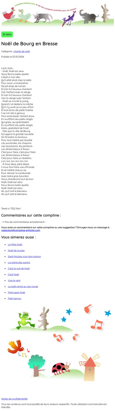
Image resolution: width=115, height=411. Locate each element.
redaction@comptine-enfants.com (20, 230)
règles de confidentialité (14, 398)
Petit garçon (14, 298)
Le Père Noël (15, 244)
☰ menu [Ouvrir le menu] (7, 34)
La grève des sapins (19, 262)
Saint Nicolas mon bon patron (24, 256)
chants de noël (22, 51)
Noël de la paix (16, 250)
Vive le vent (14, 280)
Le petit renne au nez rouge (23, 286)
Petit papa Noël (16, 292)
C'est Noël (13, 274)
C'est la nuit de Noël (19, 268)
